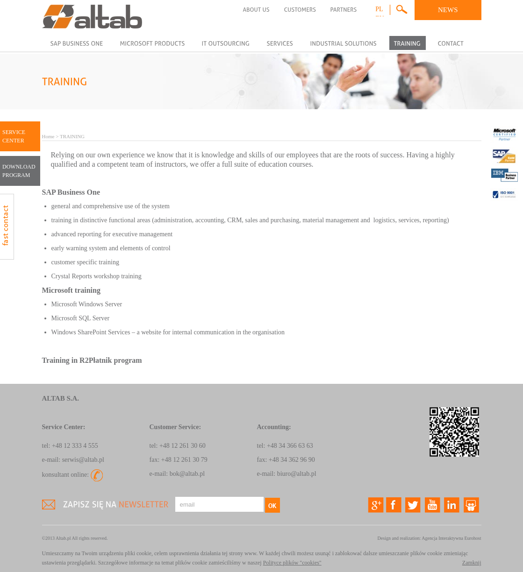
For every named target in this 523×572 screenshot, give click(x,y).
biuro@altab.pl (296, 473)
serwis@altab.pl (83, 459)
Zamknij (471, 562)
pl (379, 9)
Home (48, 136)
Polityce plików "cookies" (292, 562)
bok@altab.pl (187, 473)
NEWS (448, 10)
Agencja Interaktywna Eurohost (451, 538)
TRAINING (72, 136)
